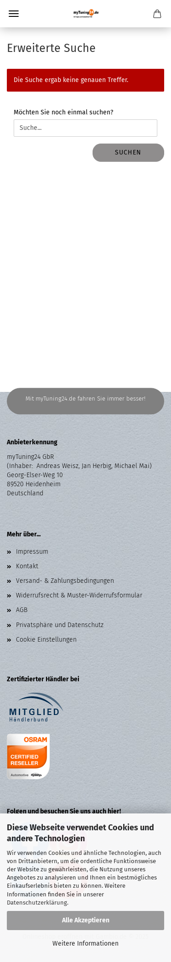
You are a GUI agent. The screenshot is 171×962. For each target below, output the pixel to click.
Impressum (32, 552)
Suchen (128, 152)
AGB (21, 610)
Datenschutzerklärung (37, 902)
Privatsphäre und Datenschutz (60, 625)
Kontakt (27, 566)
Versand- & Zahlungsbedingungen (65, 581)
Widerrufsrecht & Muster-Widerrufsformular (79, 595)
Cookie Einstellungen (46, 639)
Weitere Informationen (85, 943)
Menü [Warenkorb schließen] (14, 13)
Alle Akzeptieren (85, 920)
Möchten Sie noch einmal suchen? (63, 112)
